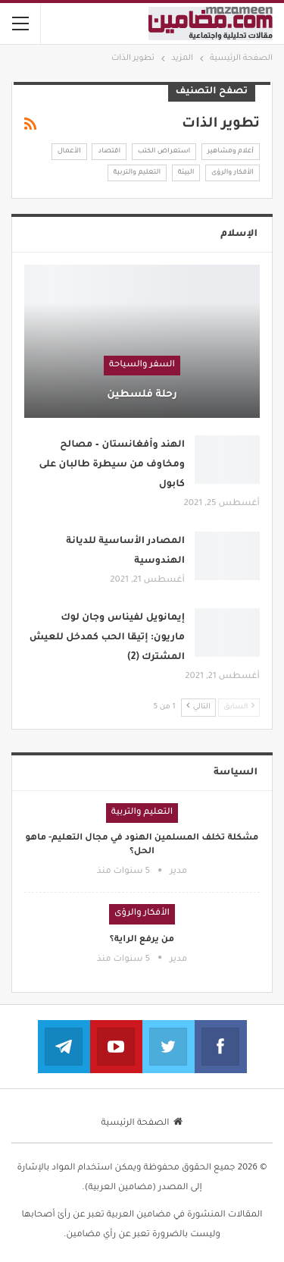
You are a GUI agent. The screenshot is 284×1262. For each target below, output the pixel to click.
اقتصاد (109, 151)
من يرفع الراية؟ (142, 940)
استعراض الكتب (164, 151)
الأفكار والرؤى (232, 173)
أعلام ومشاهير (231, 151)
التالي (198, 706)
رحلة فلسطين (142, 394)
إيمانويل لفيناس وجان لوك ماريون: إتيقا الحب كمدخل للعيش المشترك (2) (107, 638)
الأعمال (69, 151)
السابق (238, 706)
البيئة (186, 173)
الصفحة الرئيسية (142, 1124)
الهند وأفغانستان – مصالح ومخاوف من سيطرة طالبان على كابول (112, 465)
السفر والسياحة (142, 365)
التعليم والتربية (137, 173)
